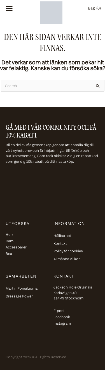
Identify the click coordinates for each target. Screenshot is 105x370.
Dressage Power (19, 296)
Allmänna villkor (66, 259)
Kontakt (60, 244)
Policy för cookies (68, 251)
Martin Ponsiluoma (22, 288)
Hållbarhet (62, 236)
